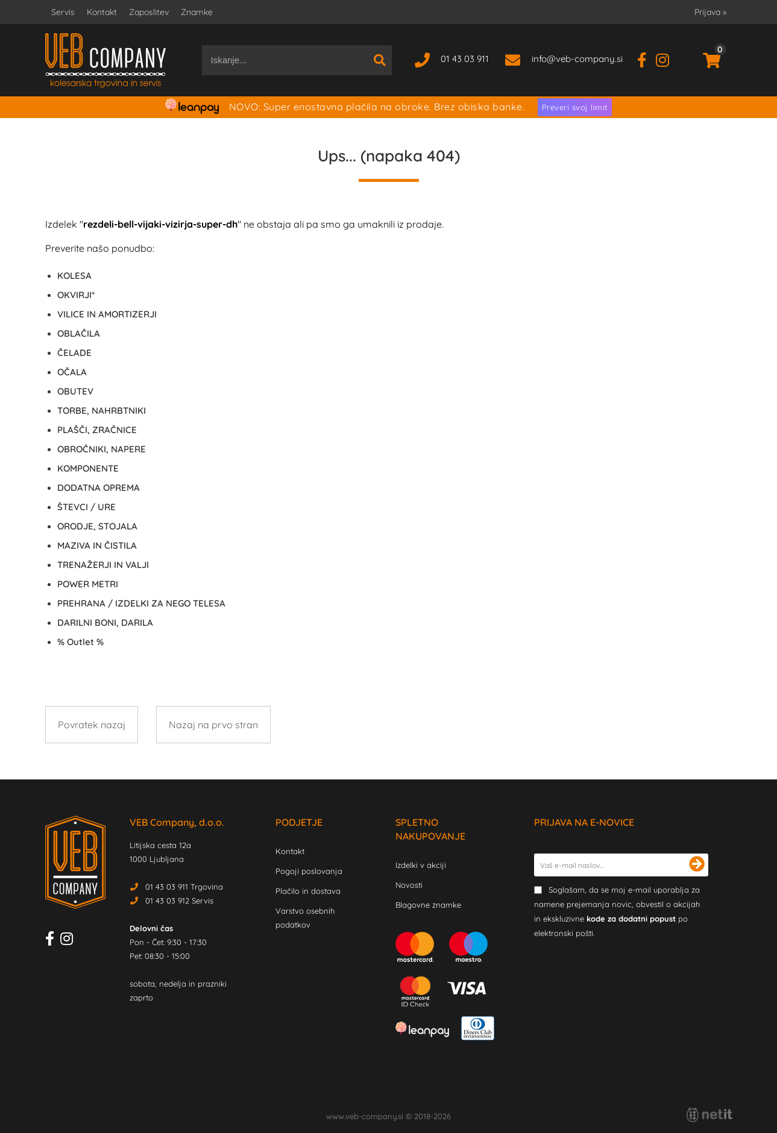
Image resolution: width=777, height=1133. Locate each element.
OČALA (72, 372)
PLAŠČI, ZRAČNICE (97, 429)
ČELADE (74, 352)
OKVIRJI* (76, 295)
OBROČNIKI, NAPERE (101, 449)
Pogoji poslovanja (308, 871)
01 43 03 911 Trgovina (184, 886)
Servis (63, 12)
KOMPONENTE (88, 468)
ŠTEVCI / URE (86, 507)
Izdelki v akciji (420, 865)
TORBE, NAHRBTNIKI (101, 410)
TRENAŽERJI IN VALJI (103, 564)
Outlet (80, 642)
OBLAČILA (78, 333)
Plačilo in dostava (308, 891)
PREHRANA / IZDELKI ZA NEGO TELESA (141, 603)
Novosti (409, 885)
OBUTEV (75, 391)
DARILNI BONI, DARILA (105, 622)
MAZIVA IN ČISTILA (97, 545)
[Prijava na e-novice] (696, 865)
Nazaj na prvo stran (213, 725)
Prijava (710, 12)
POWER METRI (87, 584)
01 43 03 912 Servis (179, 900)
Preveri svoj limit (575, 107)
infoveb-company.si (577, 58)
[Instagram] (667, 58)
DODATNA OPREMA (98, 487)
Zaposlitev (149, 12)
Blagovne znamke (428, 905)
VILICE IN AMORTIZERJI (107, 314)
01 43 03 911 (465, 58)
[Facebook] (646, 58)
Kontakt (102, 12)
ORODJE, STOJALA (97, 526)
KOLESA (74, 275)
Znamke (197, 12)
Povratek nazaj (91, 725)
